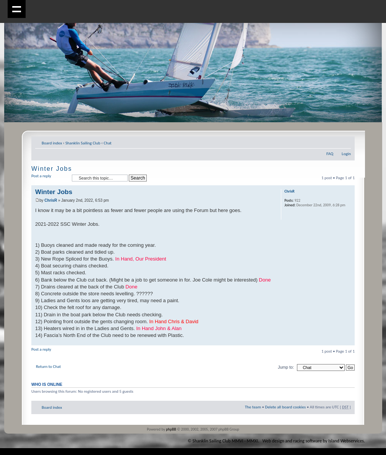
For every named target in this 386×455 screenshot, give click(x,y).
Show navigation (17, 9)
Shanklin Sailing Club (83, 143)
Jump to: (286, 367)
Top (349, 341)
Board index (52, 143)
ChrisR (50, 200)
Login (346, 153)
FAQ (329, 153)
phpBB (171, 429)
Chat (108, 143)
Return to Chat (48, 366)
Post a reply (49, 178)
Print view (333, 141)
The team (253, 407)
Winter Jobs (51, 168)
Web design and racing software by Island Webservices (313, 441)
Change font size (345, 141)
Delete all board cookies (285, 407)
